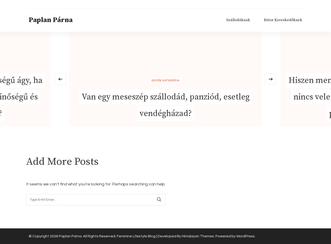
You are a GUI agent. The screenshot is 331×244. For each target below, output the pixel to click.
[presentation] (60, 79)
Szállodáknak (238, 20)
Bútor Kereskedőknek (283, 20)
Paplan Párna (51, 20)
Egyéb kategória (165, 80)
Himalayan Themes (198, 236)
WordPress (245, 236)
